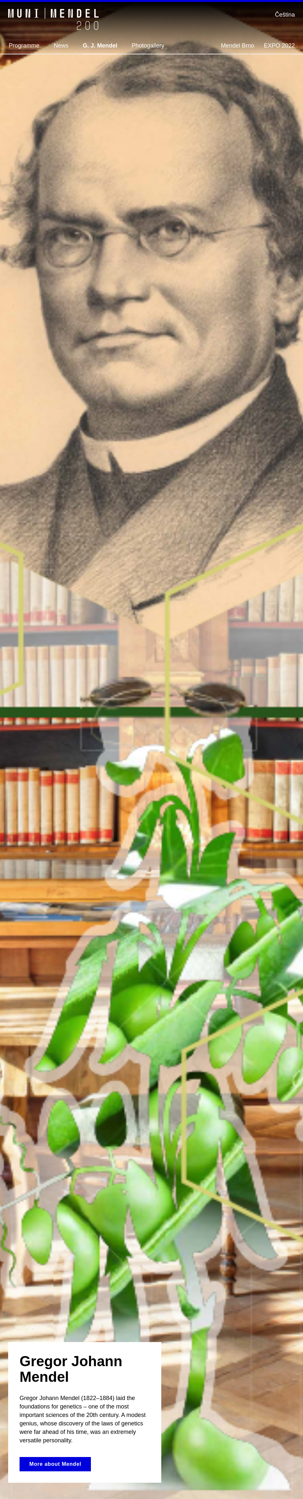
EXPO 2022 (279, 45)
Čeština (285, 14)
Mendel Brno (237, 45)
